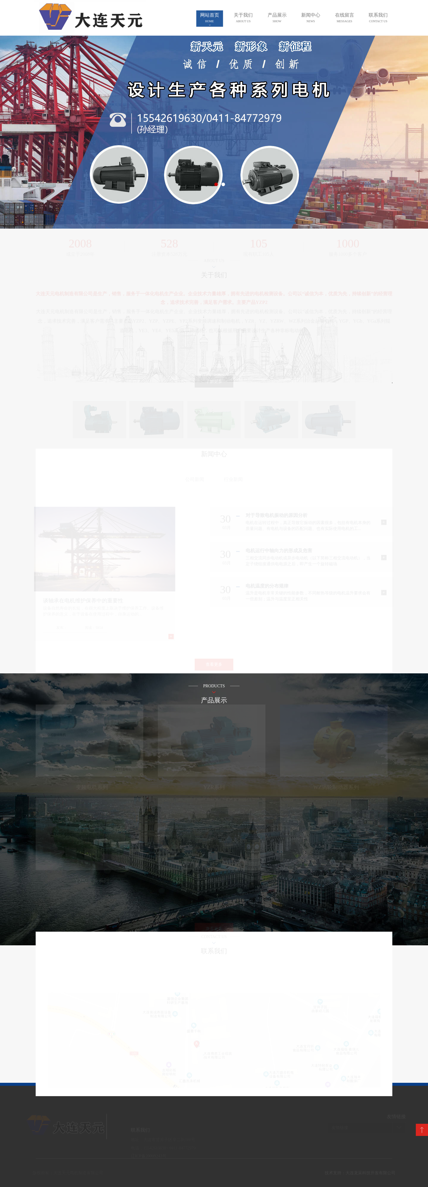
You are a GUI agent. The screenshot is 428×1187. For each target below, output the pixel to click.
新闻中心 (315, 17)
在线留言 (349, 17)
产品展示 (281, 17)
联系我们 (382, 17)
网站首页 (214, 17)
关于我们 (247, 17)
